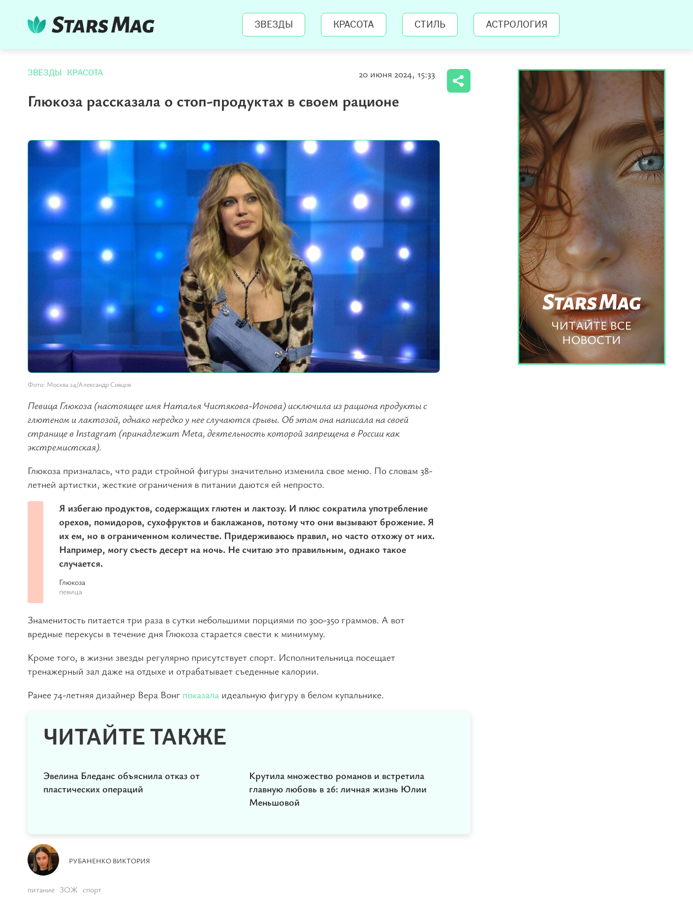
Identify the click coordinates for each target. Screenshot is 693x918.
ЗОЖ (69, 889)
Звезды (273, 24)
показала (201, 694)
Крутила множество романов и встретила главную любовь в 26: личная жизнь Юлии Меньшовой (338, 789)
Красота (353, 24)
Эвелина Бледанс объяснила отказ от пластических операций (121, 782)
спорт (92, 889)
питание (41, 889)
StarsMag (94, 25)
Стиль (429, 24)
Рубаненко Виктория (109, 860)
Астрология (516, 24)
